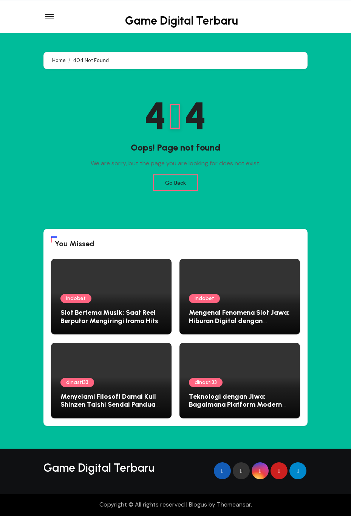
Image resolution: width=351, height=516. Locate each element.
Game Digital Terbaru (181, 21)
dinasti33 (77, 382)
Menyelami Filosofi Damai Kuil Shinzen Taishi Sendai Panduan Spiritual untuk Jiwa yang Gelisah (109, 408)
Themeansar (234, 504)
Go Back (175, 182)
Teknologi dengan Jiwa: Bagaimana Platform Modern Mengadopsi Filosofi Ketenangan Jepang (235, 408)
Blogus (198, 504)
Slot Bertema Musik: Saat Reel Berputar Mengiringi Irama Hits (109, 316)
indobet (76, 298)
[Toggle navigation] (49, 16)
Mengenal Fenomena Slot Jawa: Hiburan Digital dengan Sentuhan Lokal (239, 320)
